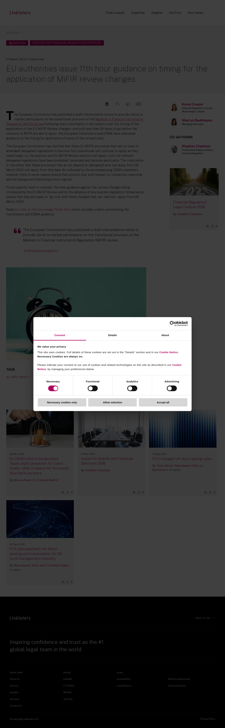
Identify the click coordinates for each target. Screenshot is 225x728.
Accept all (163, 402)
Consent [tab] (59, 334)
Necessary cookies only (62, 402)
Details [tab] (112, 334)
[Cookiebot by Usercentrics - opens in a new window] (172, 323)
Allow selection (112, 402)
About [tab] (165, 334)
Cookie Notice (168, 352)
